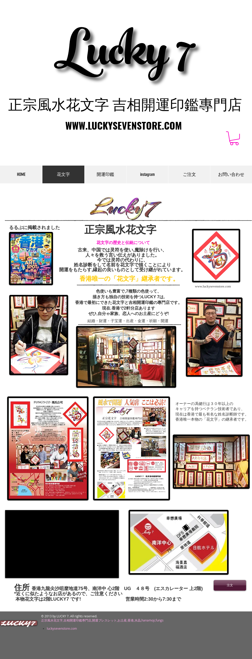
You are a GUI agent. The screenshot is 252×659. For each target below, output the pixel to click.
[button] (234, 138)
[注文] (230, 585)
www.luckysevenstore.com (213, 286)
